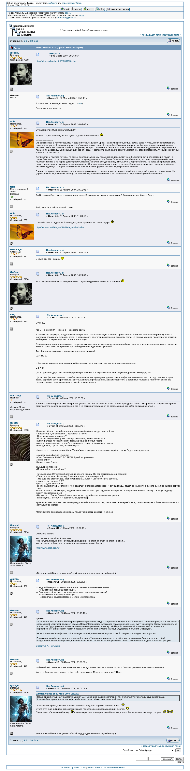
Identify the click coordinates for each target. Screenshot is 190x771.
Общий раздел (27, 32)
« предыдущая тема (150, 35)
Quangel (14, 525)
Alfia (12, 121)
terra (12, 187)
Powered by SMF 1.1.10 (73, 767)
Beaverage (16, 249)
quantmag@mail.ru (66, 17)
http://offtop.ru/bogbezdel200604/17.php (56, 61)
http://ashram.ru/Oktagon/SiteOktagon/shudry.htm (60, 227)
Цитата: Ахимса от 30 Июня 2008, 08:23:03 (57, 694)
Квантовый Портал (24, 26)
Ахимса (14, 579)
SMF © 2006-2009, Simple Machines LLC (107, 767)
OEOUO (14, 423)
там (80, 103)
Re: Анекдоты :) (55, 95)
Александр (16, 395)
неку (12, 314)
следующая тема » (171, 35)
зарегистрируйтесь (71, 3)
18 (31, 41)
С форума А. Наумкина (48, 646)
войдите (52, 3)
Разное (20, 29)
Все (36, 41)
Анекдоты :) (27, 35)
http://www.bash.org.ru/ (48, 548)
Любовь (14, 53)
